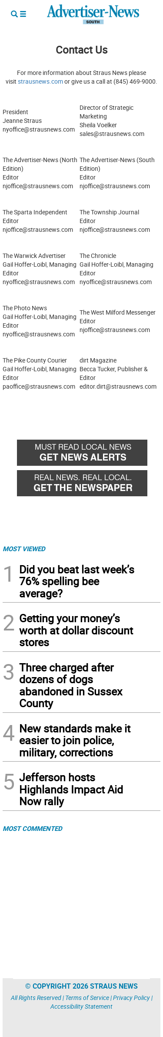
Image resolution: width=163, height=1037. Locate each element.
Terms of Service (87, 997)
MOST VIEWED (24, 548)
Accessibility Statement (81, 1006)
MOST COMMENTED (32, 828)
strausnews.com (40, 81)
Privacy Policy (131, 997)
